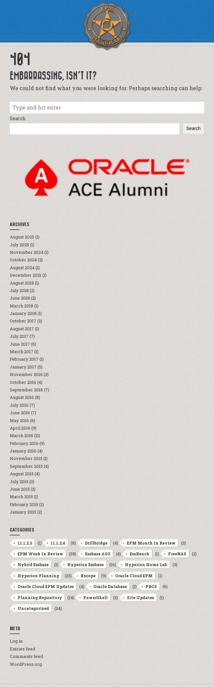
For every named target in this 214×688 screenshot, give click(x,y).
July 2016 (19, 405)
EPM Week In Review (40, 553)
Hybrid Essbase (33, 564)
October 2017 (23, 321)
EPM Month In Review (151, 543)
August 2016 (22, 397)
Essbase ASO (97, 553)
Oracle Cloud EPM (134, 575)
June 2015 (20, 489)
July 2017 (19, 336)
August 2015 (22, 474)
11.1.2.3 (25, 543)
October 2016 (23, 382)
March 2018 (21, 306)
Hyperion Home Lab (146, 564)
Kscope (88, 575)
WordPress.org (26, 664)
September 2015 (26, 466)
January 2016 (23, 451)
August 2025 (22, 237)
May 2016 (19, 420)
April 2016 (20, 428)
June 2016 (20, 413)
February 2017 (24, 359)
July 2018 (19, 290)
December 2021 (25, 275)
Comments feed (26, 656)
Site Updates (140, 597)
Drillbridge (96, 543)
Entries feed (22, 649)
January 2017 (23, 367)
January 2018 (23, 313)
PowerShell (95, 597)
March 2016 (21, 435)
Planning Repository (40, 597)
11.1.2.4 (58, 543)
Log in (16, 641)
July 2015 (19, 481)
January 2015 (23, 512)
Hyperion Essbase (85, 564)
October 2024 (23, 260)
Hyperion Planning (38, 575)
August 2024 (22, 267)
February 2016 (24, 443)
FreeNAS (177, 553)
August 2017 (22, 329)
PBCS (151, 586)
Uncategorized (33, 608)
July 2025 (19, 245)
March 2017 (21, 351)
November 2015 (26, 458)
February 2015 (24, 504)
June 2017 (20, 344)
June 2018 (20, 298)
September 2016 (26, 390)
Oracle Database (110, 586)
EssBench (139, 553)
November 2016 (26, 374)
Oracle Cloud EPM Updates (46, 586)
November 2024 (26, 252)
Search (18, 118)
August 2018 (22, 283)
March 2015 (21, 497)
